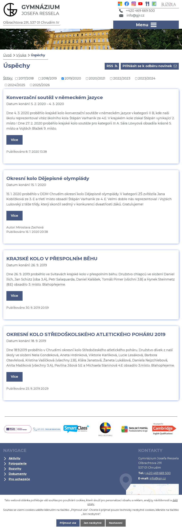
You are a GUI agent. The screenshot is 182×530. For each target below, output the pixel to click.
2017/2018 (26, 78)
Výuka (21, 55)
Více (14, 140)
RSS (112, 66)
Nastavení (117, 522)
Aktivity (14, 459)
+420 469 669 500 (136, 11)
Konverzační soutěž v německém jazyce (54, 97)
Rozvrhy (15, 470)
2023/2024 (146, 78)
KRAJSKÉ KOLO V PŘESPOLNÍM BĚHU (51, 259)
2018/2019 (49, 78)
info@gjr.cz (131, 15)
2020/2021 (97, 78)
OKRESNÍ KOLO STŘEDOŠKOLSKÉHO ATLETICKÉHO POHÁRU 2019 (85, 335)
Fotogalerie (18, 464)
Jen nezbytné (92, 522)
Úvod (7, 55)
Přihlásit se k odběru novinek (150, 66)
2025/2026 (41, 85)
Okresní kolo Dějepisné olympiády (47, 179)
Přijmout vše (66, 522)
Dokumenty (18, 475)
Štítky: (8, 78)
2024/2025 (16, 85)
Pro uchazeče (19, 480)
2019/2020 (73, 78)
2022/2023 (121, 78)
